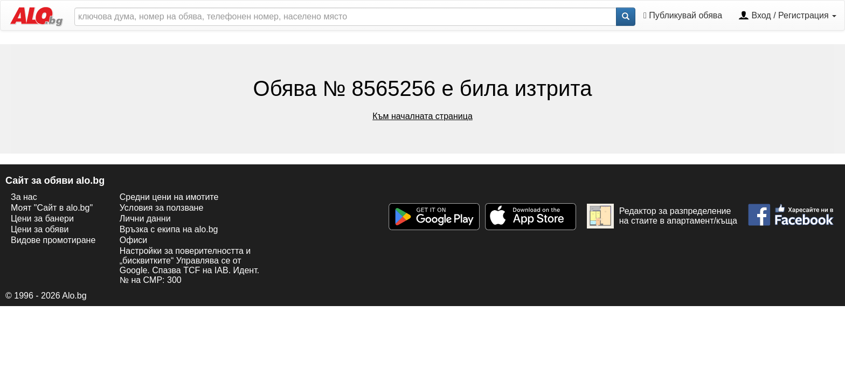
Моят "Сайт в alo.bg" (52, 207)
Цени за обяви (39, 229)
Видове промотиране (53, 240)
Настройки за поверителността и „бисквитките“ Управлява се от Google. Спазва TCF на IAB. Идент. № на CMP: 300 (189, 265)
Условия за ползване (162, 207)
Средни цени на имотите (169, 197)
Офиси (133, 240)
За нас (24, 197)
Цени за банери (42, 218)
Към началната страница (422, 116)
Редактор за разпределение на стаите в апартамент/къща (662, 216)
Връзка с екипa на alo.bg (169, 229)
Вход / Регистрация (787, 16)
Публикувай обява (682, 15)
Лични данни (145, 218)
